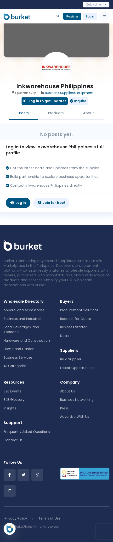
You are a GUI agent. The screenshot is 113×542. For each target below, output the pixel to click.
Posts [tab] (24, 113)
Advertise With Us (74, 416)
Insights (10, 408)
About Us (67, 391)
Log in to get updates (45, 101)
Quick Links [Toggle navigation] (96, 4)
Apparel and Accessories (24, 310)
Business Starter (73, 327)
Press (64, 408)
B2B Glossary (14, 399)
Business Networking (77, 399)
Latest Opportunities (77, 367)
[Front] (23, 245)
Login (90, 16)
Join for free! (51, 202)
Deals (64, 335)
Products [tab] (56, 113)
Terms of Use (49, 518)
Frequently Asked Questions (27, 431)
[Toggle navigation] (104, 16)
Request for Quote (75, 318)
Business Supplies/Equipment (69, 92)
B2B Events (12, 391)
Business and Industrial (22, 318)
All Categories (15, 365)
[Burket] (17, 16)
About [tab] (88, 113)
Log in (18, 202)
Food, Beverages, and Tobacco (21, 329)
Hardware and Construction (27, 340)
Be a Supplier (70, 359)
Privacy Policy (16, 518)
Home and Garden (19, 348)
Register (72, 16)
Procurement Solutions (79, 310)
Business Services (18, 357)
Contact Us (13, 440)
